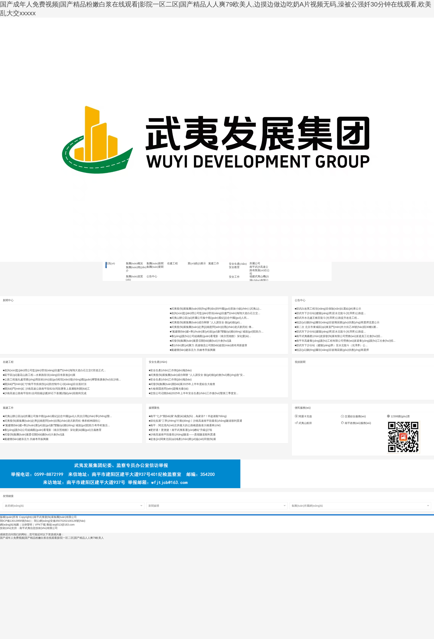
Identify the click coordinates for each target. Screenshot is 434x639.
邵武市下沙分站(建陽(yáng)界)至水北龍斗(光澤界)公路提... (331, 313)
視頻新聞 (300, 361)
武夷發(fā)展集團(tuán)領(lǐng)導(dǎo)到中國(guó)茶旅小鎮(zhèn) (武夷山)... (216, 308)
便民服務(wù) (303, 407)
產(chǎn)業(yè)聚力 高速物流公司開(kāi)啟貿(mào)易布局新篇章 (209, 345)
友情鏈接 (8, 495)
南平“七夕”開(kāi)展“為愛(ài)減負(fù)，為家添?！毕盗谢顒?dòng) (188, 416)
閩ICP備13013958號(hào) (15, 520)
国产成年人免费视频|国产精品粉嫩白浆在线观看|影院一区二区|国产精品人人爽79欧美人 (52, 537)
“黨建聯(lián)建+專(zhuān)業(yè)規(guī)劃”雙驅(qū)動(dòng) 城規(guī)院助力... (217, 331)
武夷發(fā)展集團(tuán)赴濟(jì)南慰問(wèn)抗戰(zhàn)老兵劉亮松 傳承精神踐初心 (52, 420)
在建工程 (8, 361)
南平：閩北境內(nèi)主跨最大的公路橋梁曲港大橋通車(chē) (185, 425)
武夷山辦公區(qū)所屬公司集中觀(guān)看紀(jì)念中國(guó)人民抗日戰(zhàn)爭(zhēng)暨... (58, 416)
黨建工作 (8, 407)
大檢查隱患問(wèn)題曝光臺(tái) (169, 388)
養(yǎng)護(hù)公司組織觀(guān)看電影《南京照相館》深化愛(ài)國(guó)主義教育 (52, 429)
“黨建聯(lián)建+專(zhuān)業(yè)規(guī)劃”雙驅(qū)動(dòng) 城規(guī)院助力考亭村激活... (57, 425)
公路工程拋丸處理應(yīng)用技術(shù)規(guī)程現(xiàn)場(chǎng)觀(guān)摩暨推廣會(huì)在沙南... (62, 379)
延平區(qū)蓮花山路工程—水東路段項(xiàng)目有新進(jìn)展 (39, 374)
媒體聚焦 (154, 407)
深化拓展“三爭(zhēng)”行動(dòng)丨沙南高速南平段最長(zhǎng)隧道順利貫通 (196, 420)
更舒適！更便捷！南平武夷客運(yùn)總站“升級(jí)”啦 (181, 429)
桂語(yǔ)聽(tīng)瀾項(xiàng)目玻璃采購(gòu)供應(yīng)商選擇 (332, 349)
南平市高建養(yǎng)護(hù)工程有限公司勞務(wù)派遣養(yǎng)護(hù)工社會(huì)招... (345, 340)
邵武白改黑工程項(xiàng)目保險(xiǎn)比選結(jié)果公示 (328, 308)
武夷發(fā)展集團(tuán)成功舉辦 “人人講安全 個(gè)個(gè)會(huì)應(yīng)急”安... (197, 374)
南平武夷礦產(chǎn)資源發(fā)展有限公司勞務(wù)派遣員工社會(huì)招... (339, 336)
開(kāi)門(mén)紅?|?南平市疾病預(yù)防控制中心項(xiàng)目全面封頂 (45, 384)
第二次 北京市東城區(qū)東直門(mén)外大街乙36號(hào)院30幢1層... (337, 326)
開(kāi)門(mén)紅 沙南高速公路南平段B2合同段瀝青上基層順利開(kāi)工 (47, 388)
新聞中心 (8, 300)
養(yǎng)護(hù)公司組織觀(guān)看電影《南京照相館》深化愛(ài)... (211, 336)
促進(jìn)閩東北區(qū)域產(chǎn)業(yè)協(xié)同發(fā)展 (183, 439)
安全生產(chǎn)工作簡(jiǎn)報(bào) (171, 370)
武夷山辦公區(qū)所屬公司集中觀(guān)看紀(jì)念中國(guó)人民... (210, 317)
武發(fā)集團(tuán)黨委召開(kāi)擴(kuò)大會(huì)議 (201, 340)
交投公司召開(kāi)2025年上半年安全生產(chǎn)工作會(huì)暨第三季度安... (194, 393)
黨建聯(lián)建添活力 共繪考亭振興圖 (193, 349)
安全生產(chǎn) (158, 361)
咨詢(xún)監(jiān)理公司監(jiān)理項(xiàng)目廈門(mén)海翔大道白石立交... (215, 313)
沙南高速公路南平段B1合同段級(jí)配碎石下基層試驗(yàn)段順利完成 (45, 393)
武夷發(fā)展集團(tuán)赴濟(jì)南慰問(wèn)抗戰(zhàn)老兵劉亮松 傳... (212, 326)
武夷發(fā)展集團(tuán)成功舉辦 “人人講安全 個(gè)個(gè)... (206, 322)
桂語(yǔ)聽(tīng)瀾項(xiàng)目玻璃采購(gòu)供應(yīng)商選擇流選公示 (337, 322)
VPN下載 (40, 524)
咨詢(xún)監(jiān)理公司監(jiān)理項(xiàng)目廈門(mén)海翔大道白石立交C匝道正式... (55, 370)
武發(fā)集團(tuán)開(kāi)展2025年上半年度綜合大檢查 (182, 384)
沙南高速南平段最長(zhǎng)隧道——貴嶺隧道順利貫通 (183, 434)
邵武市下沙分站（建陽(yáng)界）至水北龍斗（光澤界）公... (331, 345)
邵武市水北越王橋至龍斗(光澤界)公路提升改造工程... (327, 317)
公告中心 (300, 300)
